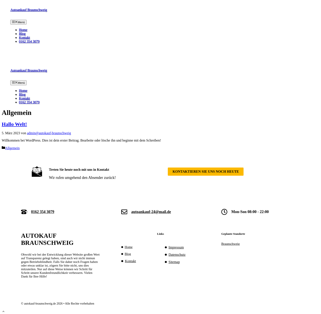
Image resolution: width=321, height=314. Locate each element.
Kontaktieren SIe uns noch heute (206, 171)
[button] (3, 312)
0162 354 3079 (29, 41)
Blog (22, 33)
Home (23, 30)
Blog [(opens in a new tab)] (128, 254)
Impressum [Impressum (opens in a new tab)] (176, 247)
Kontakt (24, 37)
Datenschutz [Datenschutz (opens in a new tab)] (177, 254)
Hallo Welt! (14, 124)
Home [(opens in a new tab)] (129, 247)
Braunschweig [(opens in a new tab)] (230, 243)
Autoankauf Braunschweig (28, 10)
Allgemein (12, 148)
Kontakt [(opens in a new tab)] (130, 261)
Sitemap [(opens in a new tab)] (174, 262)
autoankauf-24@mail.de (151, 212)
